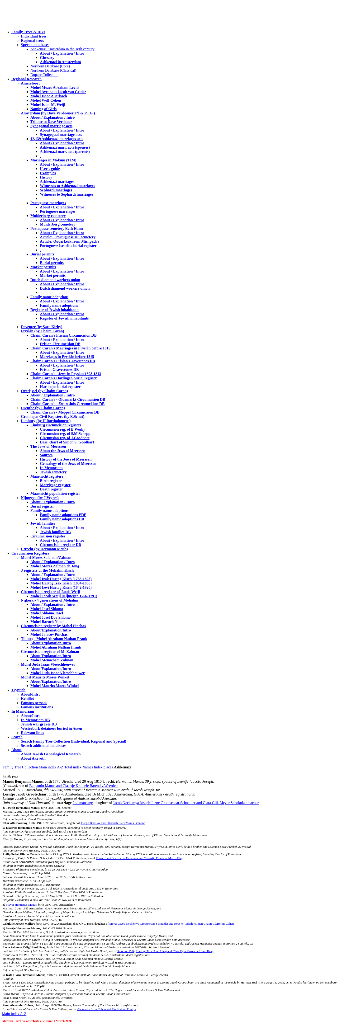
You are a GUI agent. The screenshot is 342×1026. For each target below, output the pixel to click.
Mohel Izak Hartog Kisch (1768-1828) (61, 579)
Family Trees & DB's (28, 32)
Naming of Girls (43, 109)
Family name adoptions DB (62, 519)
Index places (103, 767)
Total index (72, 767)
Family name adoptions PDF (63, 515)
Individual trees (34, 36)
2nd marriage (83, 803)
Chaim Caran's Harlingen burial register (63, 378)
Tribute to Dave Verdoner (51, 122)
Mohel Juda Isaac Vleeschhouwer (57, 673)
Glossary (47, 58)
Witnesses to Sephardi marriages (66, 194)
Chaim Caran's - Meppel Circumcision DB (65, 412)
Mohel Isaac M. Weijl (47, 105)
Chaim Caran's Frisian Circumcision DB (63, 335)
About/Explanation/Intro (50, 630)
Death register (51, 489)
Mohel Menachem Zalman (51, 660)
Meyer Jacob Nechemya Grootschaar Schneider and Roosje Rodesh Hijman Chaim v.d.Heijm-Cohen (171, 923)
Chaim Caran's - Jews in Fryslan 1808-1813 (65, 374)
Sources (46, 455)
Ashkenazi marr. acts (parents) (65, 152)
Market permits (43, 267)
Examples (48, 173)
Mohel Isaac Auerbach (48, 96)
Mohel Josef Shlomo (46, 609)
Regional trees (32, 40)
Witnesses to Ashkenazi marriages (67, 186)
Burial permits (42, 254)
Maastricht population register (55, 493)
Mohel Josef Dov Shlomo (50, 617)
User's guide (50, 169)
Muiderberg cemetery (48, 216)
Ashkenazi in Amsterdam (60, 62)
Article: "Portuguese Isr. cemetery (67, 237)
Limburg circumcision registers (55, 425)
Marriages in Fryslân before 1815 (67, 357)
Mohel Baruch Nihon (47, 622)
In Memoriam (51, 468)
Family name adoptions (49, 297)
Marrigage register (55, 485)
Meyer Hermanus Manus (21, 904)
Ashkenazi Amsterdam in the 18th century (62, 49)
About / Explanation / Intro (62, 53)
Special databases (35, 45)
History (46, 177)
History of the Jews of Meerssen (65, 459)
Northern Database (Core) (50, 66)
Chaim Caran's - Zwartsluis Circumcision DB (67, 404)
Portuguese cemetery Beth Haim (56, 228)
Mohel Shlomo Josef (46, 613)
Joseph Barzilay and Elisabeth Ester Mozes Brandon (113, 823)
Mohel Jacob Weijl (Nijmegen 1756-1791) (63, 596)
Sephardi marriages (56, 190)
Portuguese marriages (48, 203)
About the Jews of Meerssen (62, 451)
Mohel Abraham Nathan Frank (55, 647)
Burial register (42, 506)
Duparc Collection (44, 75)
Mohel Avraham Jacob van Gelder (58, 92)
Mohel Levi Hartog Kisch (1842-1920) (61, 587)
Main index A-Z (51, 767)
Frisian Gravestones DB (59, 369)
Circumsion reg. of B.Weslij (62, 429)
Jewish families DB (55, 532)
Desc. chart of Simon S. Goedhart (67, 442)
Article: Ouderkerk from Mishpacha (69, 241)
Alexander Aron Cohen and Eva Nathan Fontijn (106, 1009)
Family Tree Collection (20, 767)
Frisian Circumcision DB (60, 344)
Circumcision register (47, 536)
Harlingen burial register (60, 387)
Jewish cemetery (53, 472)
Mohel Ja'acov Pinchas (48, 634)
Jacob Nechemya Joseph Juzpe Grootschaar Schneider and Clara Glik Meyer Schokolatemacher (186, 803)
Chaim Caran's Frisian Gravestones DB (62, 361)
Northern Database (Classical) (53, 70)
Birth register (51, 481)
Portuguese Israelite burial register (68, 246)
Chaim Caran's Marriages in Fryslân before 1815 (70, 348)
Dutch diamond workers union (55, 280)
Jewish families (42, 523)
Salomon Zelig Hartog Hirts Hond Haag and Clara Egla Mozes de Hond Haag (165, 951)
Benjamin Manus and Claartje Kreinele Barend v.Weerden (73, 786)
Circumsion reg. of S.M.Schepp (65, 434)
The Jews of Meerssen (48, 446)
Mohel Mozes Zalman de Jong (54, 566)
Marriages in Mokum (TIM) (53, 160)
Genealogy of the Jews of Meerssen (68, 463)
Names (87, 767)
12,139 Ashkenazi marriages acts (56, 139)
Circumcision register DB (60, 545)
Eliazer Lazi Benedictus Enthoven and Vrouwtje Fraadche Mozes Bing (139, 858)
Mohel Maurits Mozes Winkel (54, 686)
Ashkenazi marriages (57, 181)
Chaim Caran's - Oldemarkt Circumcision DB (67, 399)
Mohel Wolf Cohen (45, 100)
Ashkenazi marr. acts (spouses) (65, 147)
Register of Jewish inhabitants (54, 310)
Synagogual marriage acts (51, 126)
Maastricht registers (46, 476)
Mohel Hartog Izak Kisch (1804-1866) (61, 583)
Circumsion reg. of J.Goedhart (65, 438)
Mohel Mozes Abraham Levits (54, 87)
